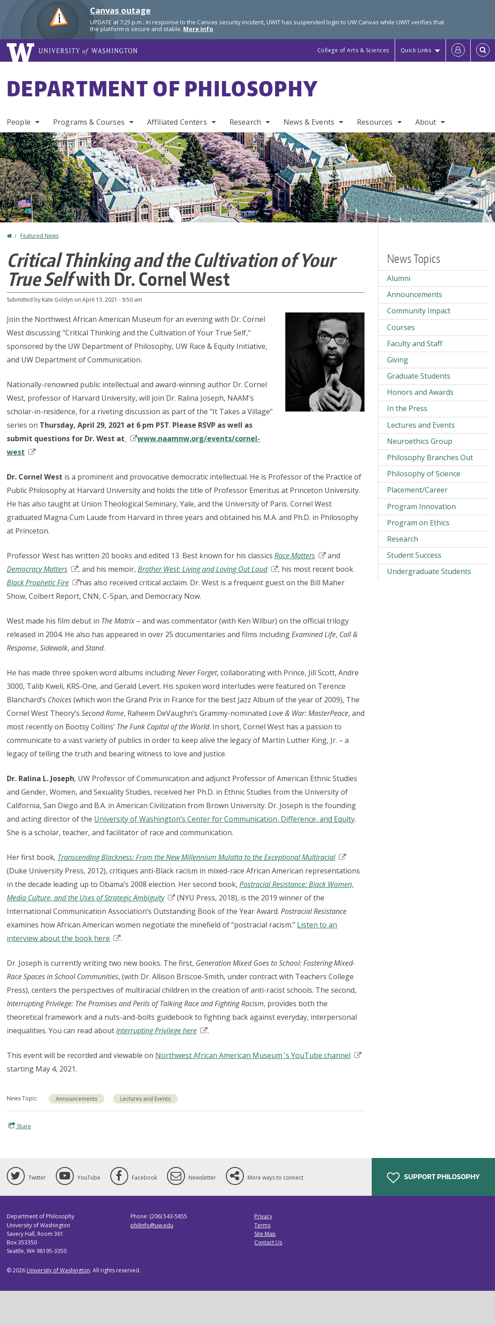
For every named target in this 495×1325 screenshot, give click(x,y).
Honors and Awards (420, 392)
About (425, 122)
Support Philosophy (433, 1177)
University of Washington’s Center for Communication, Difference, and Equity (224, 819)
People (19, 122)
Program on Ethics (418, 523)
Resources (374, 122)
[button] (324, 361)
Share (20, 1126)
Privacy (263, 1216)
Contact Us (268, 1242)
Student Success (414, 555)
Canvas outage (120, 10)
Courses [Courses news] (401, 327)
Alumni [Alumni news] (398, 278)
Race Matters (300, 556)
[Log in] (458, 50)
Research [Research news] (402, 539)
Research (245, 122)
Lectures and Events (145, 1099)
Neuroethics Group (419, 441)
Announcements (76, 1099)
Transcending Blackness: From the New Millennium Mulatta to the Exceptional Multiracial (202, 857)
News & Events (309, 122)
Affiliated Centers (177, 122)
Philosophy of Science (423, 474)
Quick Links (416, 50)
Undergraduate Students (429, 571)
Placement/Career (417, 490)
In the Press (407, 408)
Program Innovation (421, 506)
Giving (397, 360)
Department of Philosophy (162, 88)
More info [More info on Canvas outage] (198, 29)
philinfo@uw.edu (151, 1225)
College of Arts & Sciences (353, 50)
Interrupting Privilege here (161, 1031)
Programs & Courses (89, 122)
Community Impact (418, 311)
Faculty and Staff (414, 343)
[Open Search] (483, 50)
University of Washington (58, 1270)
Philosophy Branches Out (430, 457)
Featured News (39, 236)
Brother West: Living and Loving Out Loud (208, 569)
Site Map (265, 1234)
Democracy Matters (42, 569)
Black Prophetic (43, 583)
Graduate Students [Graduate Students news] (418, 376)
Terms (262, 1225)
